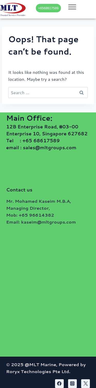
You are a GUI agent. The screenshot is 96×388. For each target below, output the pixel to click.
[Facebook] (59, 383)
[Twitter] (85, 383)
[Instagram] (72, 383)
